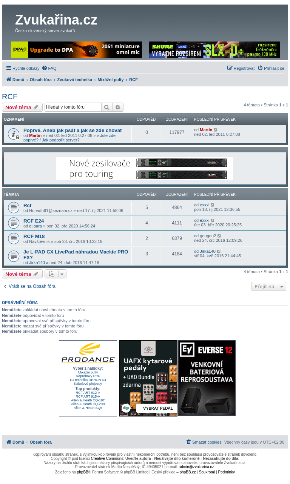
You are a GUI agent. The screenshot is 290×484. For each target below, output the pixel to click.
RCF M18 (34, 236)
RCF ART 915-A (88, 396)
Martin (35, 135)
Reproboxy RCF (88, 376)
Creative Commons (107, 458)
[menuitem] (49, 68)
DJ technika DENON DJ (88, 380)
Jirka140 (37, 262)
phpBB (82, 472)
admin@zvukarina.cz (196, 467)
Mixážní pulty (88, 372)
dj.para (35, 226)
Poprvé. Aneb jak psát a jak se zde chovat (72, 130)
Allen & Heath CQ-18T (88, 400)
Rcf (27, 205)
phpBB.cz (188, 472)
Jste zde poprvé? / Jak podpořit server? (69, 137)
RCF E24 (33, 221)
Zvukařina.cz (56, 20)
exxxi (204, 205)
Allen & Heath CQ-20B (88, 404)
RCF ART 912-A (88, 393)
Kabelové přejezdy (88, 384)
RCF (9, 96)
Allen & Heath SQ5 (88, 408)
